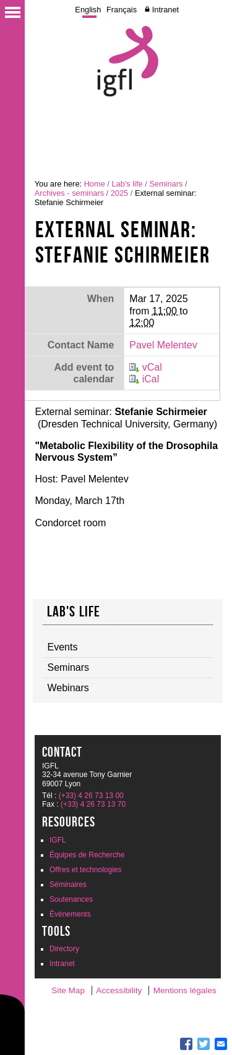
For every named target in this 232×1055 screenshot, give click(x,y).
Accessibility (119, 990)
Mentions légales (185, 990)
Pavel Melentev (163, 345)
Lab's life (126, 183)
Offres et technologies (85, 869)
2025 (119, 193)
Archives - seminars (69, 193)
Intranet (165, 9)
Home (94, 183)
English (88, 9)
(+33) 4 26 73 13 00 (91, 795)
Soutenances (71, 899)
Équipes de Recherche (86, 855)
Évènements (70, 914)
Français (121, 9)
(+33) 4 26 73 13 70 (93, 804)
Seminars (166, 183)
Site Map (68, 990)
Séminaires (68, 884)
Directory (64, 948)
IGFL (57, 840)
